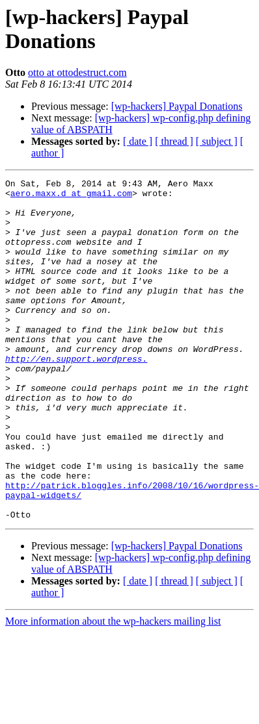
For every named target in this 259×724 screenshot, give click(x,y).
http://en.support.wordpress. (76, 395)
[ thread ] (174, 141)
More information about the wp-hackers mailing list (113, 689)
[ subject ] (217, 141)
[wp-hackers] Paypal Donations (177, 106)
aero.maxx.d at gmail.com (71, 197)
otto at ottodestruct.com (77, 72)
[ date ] (137, 141)
